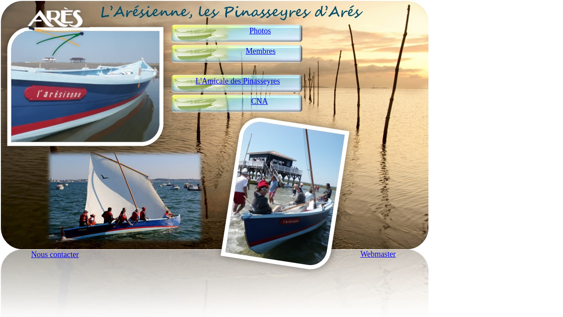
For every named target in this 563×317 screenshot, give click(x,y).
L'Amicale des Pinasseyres (237, 81)
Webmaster (378, 254)
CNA (259, 101)
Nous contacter (55, 254)
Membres (261, 51)
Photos (260, 30)
